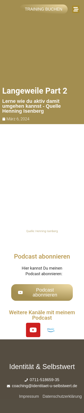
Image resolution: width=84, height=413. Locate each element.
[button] (76, 9)
